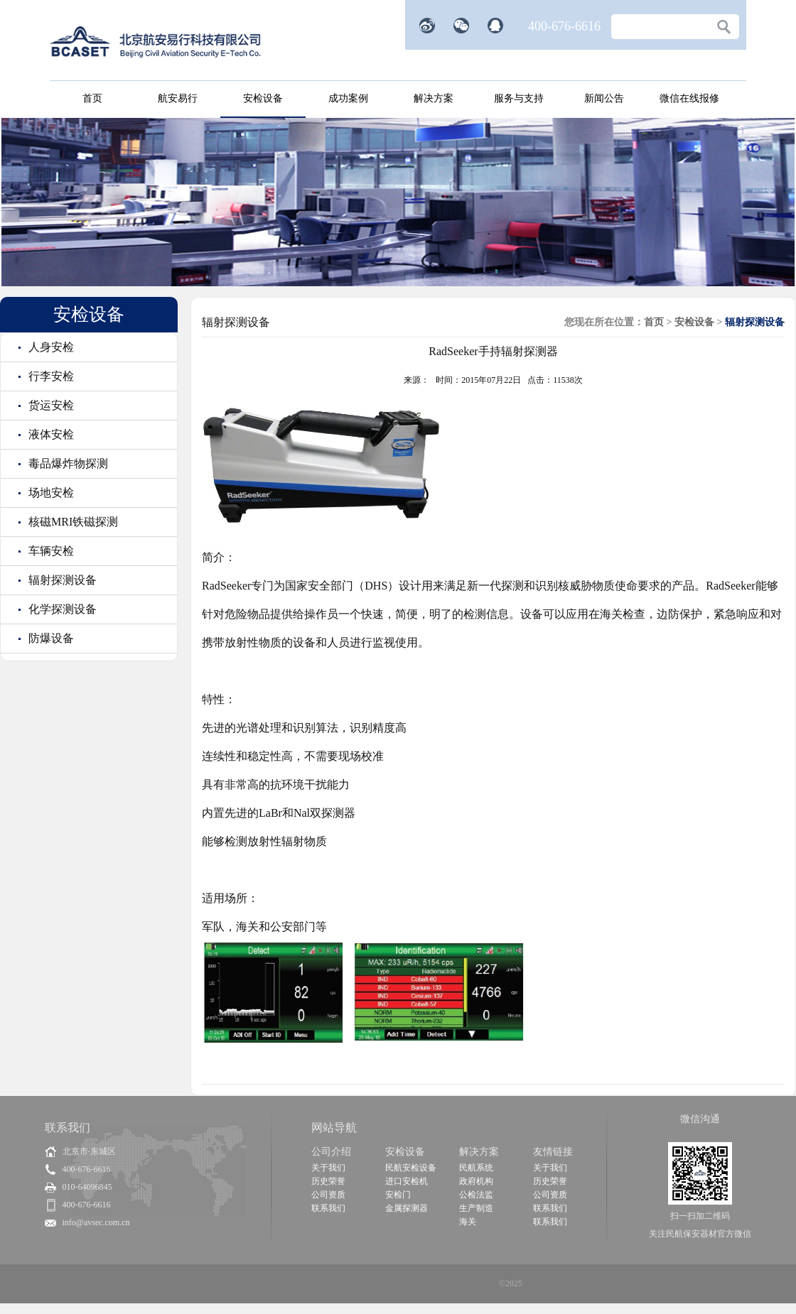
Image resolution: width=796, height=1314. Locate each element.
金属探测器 (406, 1208)
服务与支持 (519, 98)
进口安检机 (406, 1181)
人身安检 (50, 347)
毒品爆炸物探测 (67, 463)
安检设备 (263, 98)
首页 (92, 98)
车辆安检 (50, 551)
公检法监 (476, 1195)
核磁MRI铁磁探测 (72, 522)
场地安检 (50, 493)
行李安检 (50, 376)
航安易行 (178, 98)
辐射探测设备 (61, 580)
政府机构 (476, 1181)
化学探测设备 (61, 609)
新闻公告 (604, 98)
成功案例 (348, 98)
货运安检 (50, 405)
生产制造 (476, 1208)
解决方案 (433, 98)
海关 (467, 1222)
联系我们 (328, 1208)
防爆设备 (50, 638)
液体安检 (50, 434)
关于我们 (328, 1168)
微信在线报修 (689, 98)
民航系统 (476, 1168)
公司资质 (328, 1195)
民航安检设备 (410, 1168)
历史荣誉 (328, 1181)
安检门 (398, 1195)
